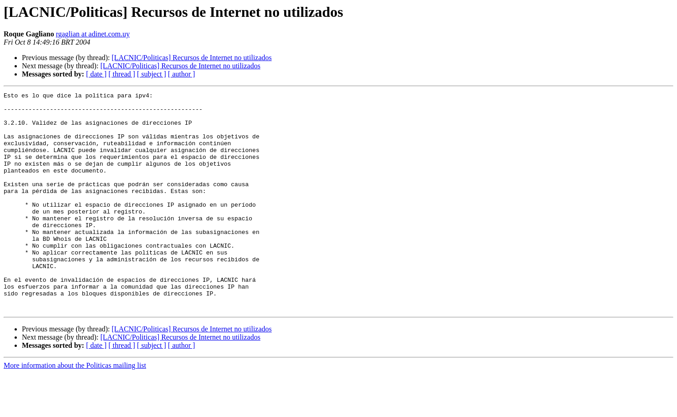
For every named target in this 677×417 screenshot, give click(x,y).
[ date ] (96, 74)
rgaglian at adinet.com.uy (93, 34)
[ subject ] (151, 74)
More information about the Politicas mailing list (75, 409)
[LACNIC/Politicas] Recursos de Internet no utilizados (191, 57)
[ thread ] (121, 74)
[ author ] (181, 74)
